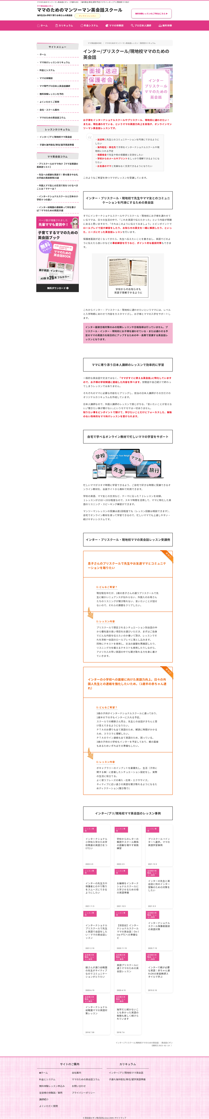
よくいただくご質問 (49, 101)
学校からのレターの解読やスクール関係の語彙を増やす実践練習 (127, 841)
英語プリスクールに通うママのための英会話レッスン (127, 968)
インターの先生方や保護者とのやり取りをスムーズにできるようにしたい (96, 888)
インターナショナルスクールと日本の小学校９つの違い (57, 198)
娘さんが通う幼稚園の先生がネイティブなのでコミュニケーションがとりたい (96, 972)
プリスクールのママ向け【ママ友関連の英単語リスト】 (57, 165)
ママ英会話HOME (94, 43)
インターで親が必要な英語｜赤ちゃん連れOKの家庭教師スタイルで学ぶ (158, 972)
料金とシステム (47, 70)
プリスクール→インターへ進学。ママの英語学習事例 (159, 841)
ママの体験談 (46, 78)
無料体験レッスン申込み (52, 1086)
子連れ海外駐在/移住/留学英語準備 (57, 144)
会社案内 (76, 1072)
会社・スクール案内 (49, 109)
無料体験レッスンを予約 (52, 93)
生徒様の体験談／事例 (50, 1092)
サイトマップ (120, 1117)
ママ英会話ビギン (45, 6)
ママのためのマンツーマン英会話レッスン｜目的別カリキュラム (130, 43)
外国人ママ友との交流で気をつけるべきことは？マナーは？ (57, 187)
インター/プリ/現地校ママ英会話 (56, 136)
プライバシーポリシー (83, 1092)
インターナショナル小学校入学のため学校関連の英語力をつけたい (96, 841)
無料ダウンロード (58, 288)
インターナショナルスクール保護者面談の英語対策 (159, 925)
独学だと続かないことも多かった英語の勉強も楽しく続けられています (127, 1014)
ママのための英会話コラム (53, 117)
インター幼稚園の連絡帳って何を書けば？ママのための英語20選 (56, 209)
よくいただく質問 (48, 1106)
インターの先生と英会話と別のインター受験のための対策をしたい (159, 883)
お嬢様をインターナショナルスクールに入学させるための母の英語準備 (127, 888)
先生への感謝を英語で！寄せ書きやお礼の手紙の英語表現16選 (57, 176)
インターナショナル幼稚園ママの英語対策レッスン (96, 1010)
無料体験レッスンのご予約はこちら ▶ (151, 13)
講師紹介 (43, 1099)
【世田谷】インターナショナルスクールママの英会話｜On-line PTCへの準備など (127, 930)
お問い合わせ (79, 1086)
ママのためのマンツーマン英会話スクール (79, 10)
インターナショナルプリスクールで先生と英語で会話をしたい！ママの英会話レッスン (96, 930)
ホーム (43, 54)
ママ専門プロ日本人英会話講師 (55, 85)
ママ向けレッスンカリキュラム (55, 62)
